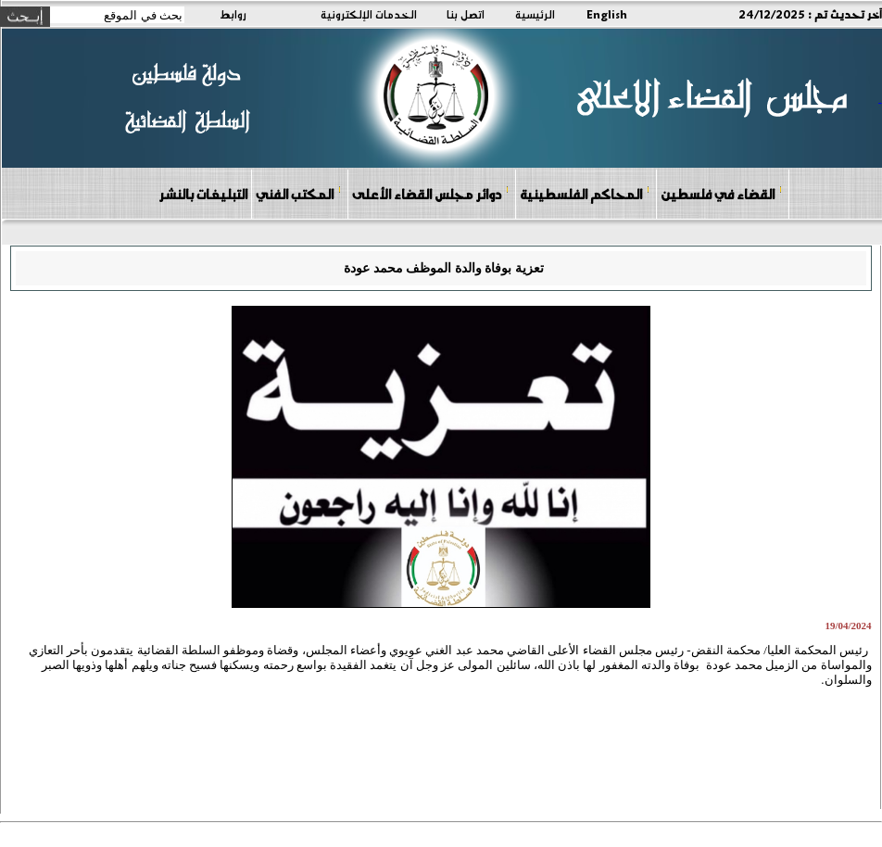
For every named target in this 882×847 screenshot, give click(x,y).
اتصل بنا (466, 14)
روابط (233, 14)
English (606, 14)
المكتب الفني (299, 193)
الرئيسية (535, 14)
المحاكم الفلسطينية (585, 193)
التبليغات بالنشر (202, 194)
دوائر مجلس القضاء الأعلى (431, 193)
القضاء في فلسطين (722, 193)
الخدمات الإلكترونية (369, 14)
